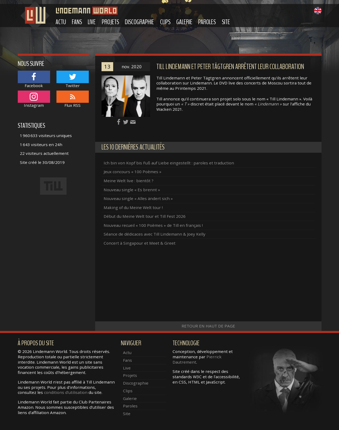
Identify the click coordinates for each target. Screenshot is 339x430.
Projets (110, 22)
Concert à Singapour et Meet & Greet (139, 243)
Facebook (34, 79)
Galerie (184, 22)
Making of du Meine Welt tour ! (133, 207)
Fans (77, 22)
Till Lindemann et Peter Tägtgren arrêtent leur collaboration (230, 67)
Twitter (72, 79)
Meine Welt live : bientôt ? (128, 180)
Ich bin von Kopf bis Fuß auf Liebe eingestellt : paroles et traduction (169, 162)
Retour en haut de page (208, 326)
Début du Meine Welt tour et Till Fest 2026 (145, 216)
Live (92, 22)
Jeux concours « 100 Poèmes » (132, 171)
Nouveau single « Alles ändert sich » (138, 198)
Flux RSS (72, 99)
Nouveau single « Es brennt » (132, 189)
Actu (61, 22)
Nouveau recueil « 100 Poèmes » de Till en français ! (153, 225)
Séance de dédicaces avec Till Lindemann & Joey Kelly (154, 234)
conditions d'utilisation (65, 392)
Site (226, 22)
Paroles (207, 22)
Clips (165, 22)
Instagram (34, 99)
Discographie (139, 22)
